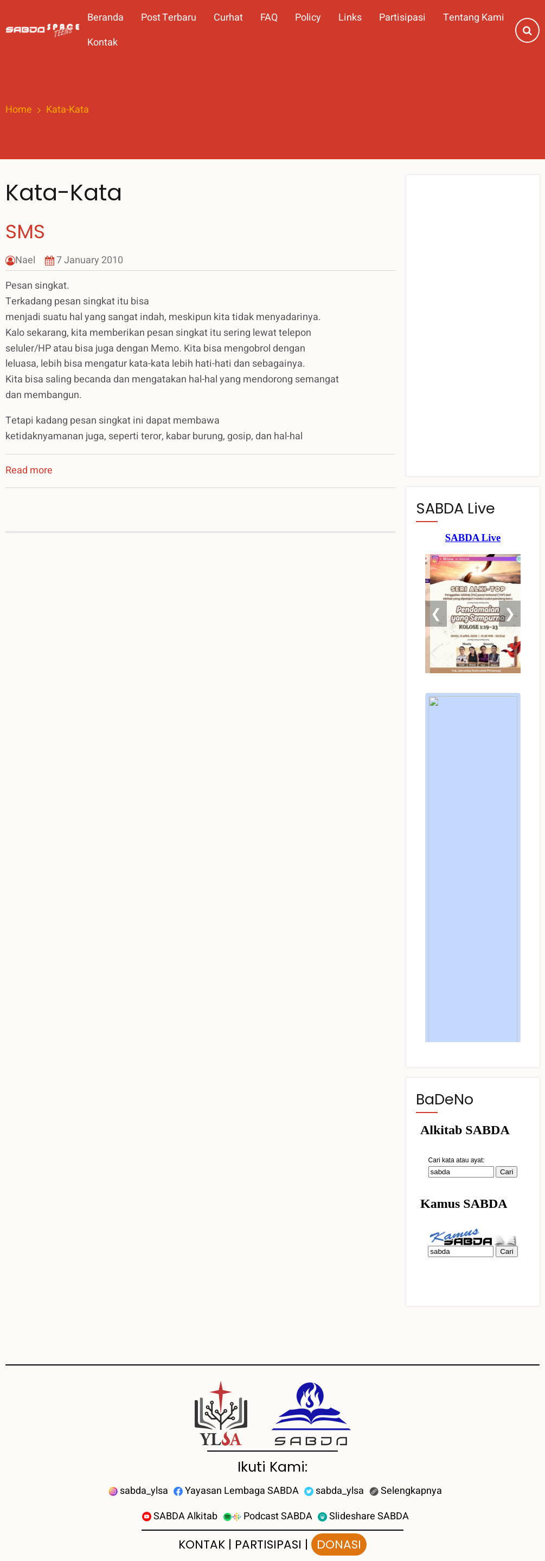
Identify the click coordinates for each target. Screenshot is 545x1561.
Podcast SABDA (267, 1516)
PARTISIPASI (268, 1544)
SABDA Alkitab (179, 1516)
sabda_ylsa (138, 1491)
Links (350, 17)
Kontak (102, 42)
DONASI (339, 1544)
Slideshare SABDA (363, 1516)
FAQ (269, 17)
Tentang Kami (473, 17)
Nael (25, 260)
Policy (308, 17)
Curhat (228, 17)
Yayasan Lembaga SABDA (236, 1491)
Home (18, 110)
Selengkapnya (405, 1491)
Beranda (105, 17)
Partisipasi (402, 17)
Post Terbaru (168, 17)
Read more (29, 470)
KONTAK (201, 1544)
